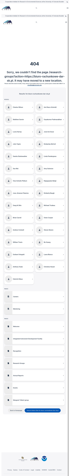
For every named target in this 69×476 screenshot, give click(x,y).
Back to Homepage (16, 410)
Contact (59, 470)
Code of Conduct (24, 470)
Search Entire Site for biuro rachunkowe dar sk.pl (42, 410)
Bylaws (15, 470)
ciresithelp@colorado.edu (34, 85)
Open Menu (67, 8)
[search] (36, 8)
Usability (37, 470)
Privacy (10, 470)
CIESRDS (44, 470)
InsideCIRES (51, 470)
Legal (32, 470)
